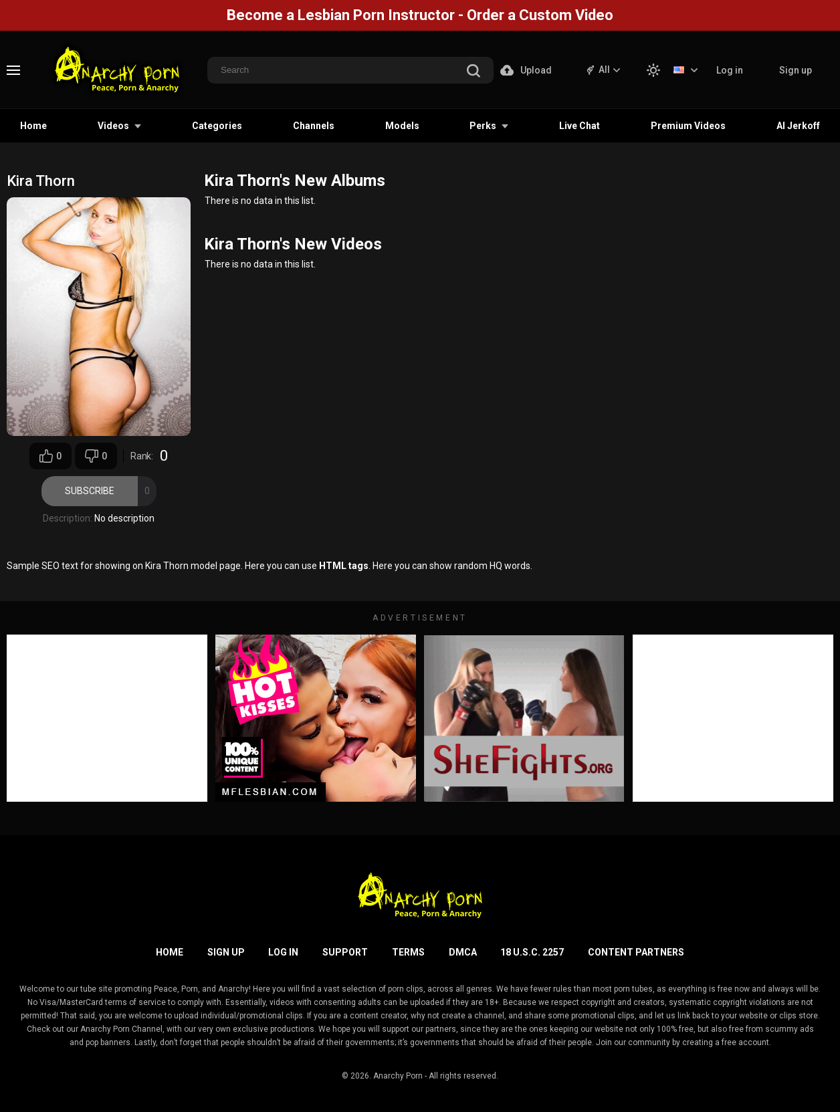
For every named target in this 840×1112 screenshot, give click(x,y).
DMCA (463, 952)
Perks (482, 125)
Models (402, 125)
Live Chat (579, 125)
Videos (113, 125)
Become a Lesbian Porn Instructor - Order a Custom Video (420, 15)
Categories (217, 125)
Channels (313, 125)
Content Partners (636, 952)
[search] (473, 72)
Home (33, 125)
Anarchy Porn (398, 1076)
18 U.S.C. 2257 (532, 952)
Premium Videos (688, 125)
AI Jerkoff (798, 125)
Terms (408, 952)
